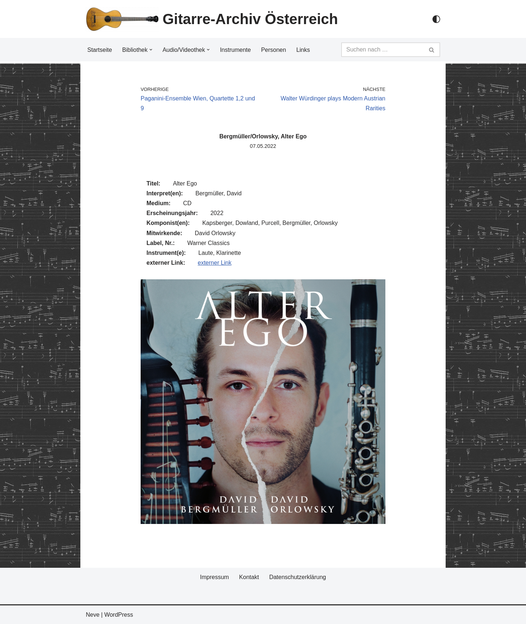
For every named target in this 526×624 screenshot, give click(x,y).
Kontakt (249, 577)
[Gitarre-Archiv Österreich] (212, 19)
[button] (150, 49)
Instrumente (235, 50)
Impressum (214, 577)
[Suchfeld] (382, 49)
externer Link (215, 263)
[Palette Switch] (436, 19)
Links (303, 50)
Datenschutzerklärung (297, 577)
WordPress (118, 615)
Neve (92, 615)
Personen (273, 50)
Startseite (99, 50)
